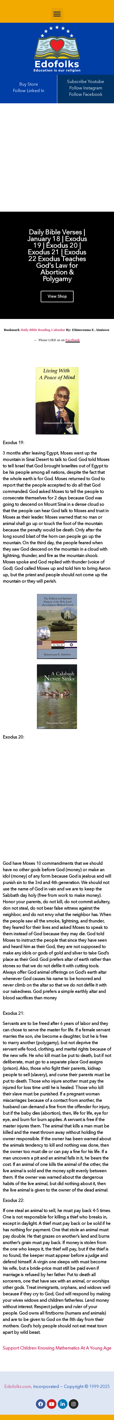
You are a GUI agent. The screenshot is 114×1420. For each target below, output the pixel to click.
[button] (57, 14)
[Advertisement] (57, 157)
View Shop (57, 300)
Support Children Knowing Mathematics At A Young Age (57, 1348)
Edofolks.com (17, 1387)
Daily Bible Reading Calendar (43, 330)
